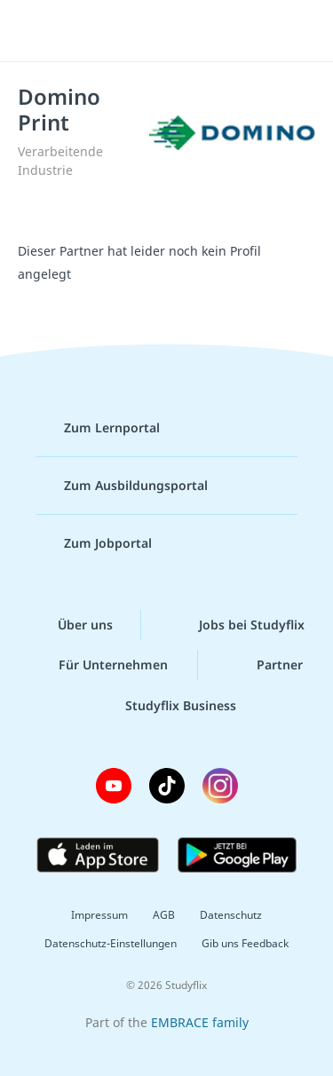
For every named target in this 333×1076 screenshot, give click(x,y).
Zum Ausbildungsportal (122, 485)
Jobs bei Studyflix (237, 625)
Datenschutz (231, 914)
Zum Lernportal (98, 428)
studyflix (182, 31)
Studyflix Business (166, 706)
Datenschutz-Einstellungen (110, 943)
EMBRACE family (200, 1022)
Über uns (71, 625)
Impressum (99, 914)
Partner (265, 665)
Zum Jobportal (94, 543)
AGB (164, 914)
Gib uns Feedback (245, 943)
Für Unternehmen (99, 665)
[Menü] (37, 31)
